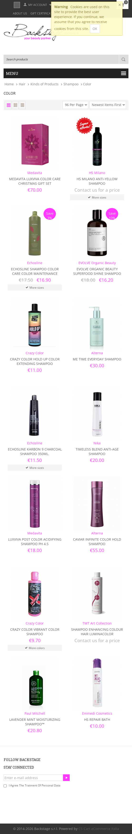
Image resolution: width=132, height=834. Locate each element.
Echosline (34, 263)
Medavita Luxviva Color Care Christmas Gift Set (35, 181)
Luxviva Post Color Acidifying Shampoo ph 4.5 (34, 541)
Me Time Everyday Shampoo (97, 359)
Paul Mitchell (34, 713)
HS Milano (97, 172)
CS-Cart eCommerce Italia (98, 828)
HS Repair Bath (97, 719)
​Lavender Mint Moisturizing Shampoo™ (34, 721)
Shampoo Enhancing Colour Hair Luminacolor (97, 631)
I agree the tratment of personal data (34, 785)
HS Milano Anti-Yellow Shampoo (97, 181)
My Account (37, 5)
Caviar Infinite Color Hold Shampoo (97, 541)
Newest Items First (108, 104)
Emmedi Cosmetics (97, 713)
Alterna (97, 353)
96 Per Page (76, 104)
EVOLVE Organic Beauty (97, 263)
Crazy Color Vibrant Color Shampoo (34, 631)
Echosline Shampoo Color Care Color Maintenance (35, 271)
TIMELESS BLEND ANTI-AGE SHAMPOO (97, 451)
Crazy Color (35, 353)
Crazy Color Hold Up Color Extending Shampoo (35, 361)
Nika (97, 443)
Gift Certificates (43, 13)
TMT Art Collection (97, 623)
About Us (20, 13)
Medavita (34, 172)
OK (95, 28)
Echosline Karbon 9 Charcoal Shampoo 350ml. (35, 451)
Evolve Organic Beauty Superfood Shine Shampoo (97, 271)
